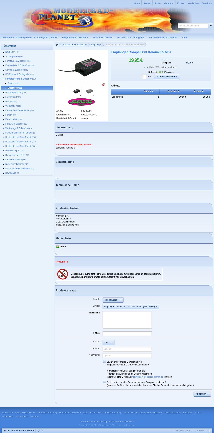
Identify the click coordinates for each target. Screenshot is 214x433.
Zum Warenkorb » (182, 431)
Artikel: (96, 306)
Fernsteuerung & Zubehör (75, 44)
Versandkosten (171, 67)
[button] (210, 25)
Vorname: (95, 348)
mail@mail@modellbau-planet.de (147, 377)
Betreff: (96, 299)
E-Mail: (96, 333)
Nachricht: (94, 312)
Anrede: (96, 341)
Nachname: (94, 355)
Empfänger (96, 44)
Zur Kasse (199, 431)
